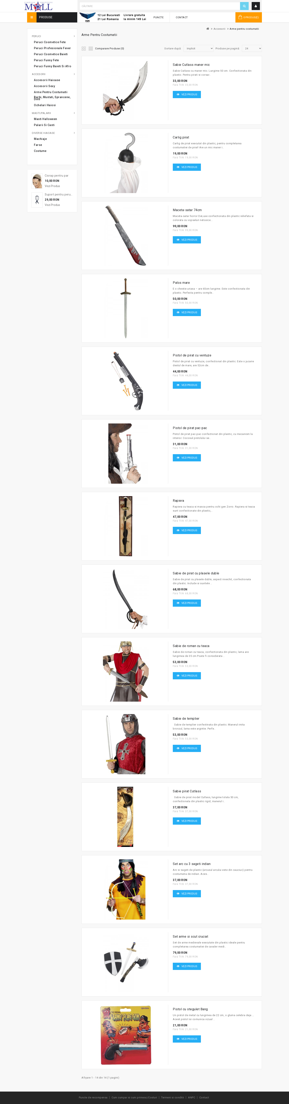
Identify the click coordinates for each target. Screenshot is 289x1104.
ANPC (191, 1097)
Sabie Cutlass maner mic (191, 65)
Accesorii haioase (47, 80)
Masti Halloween (45, 119)
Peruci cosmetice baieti (51, 54)
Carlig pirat (181, 137)
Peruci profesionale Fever (52, 48)
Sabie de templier (186, 718)
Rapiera (178, 501)
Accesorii (220, 28)
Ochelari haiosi (45, 105)
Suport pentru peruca (59, 194)
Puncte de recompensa (93, 1097)
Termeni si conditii (172, 1097)
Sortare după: (172, 48)
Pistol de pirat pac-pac (190, 428)
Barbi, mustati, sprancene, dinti (52, 98)
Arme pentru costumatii (244, 28)
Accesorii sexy (44, 86)
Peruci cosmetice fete (50, 42)
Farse (38, 145)
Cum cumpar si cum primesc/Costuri (134, 1097)
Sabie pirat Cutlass (187, 791)
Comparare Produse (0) (109, 48)
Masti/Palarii (41, 113)
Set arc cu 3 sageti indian (192, 864)
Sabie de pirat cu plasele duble (196, 573)
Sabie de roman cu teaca (191, 646)
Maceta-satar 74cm (187, 210)
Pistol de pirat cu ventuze (192, 355)
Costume (40, 151)
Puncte (159, 17)
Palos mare (181, 283)
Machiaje (40, 139)
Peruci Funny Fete (46, 60)
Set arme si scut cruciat (190, 936)
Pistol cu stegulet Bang (190, 1009)
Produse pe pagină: (228, 48)
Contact (182, 17)
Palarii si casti (44, 125)
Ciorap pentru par (57, 175)
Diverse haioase (43, 132)
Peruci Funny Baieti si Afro (52, 66)
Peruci (36, 36)
